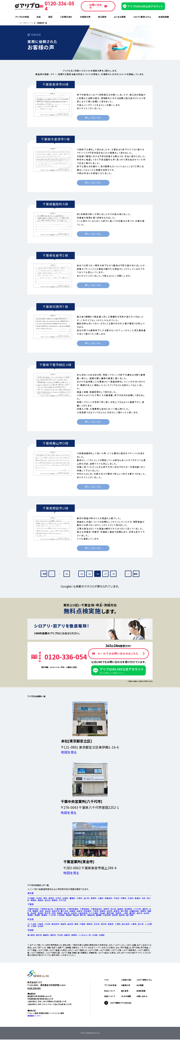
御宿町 (69, 915)
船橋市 (120, 909)
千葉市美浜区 (96, 909)
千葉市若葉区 (73, 909)
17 (105, 573)
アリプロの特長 (22, 17)
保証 (50, 17)
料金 (39, 17)
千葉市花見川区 (46, 909)
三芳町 (33, 926)
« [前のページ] (51, 573)
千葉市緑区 (84, 909)
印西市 (102, 911)
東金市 (67, 913)
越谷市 (70, 924)
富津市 (122, 915)
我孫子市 (55, 911)
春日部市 (55, 924)
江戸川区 (62, 900)
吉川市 (140, 924)
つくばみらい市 (84, 935)
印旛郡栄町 (134, 911)
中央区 (39, 898)
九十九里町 (93, 913)
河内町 (95, 935)
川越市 (40, 924)
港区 (45, 898)
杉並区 (130, 898)
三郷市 (133, 924)
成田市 (72, 911)
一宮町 (125, 913)
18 (113, 573)
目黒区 (93, 898)
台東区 (65, 898)
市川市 (113, 909)
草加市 (63, 924)
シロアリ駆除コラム (142, 17)
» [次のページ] (128, 573)
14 (81, 573)
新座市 (110, 924)
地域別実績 (163, 17)
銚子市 (47, 913)
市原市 (106, 909)
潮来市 (53, 935)
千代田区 (31, 898)
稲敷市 (67, 935)
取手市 (39, 935)
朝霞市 (89, 924)
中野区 (123, 898)
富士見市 (125, 924)
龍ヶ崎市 (31, 935)
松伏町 (40, 926)
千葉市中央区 (33, 909)
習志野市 (128, 909)
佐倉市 (79, 911)
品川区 (86, 898)
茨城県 (30, 930)
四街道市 (87, 911)
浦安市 (145, 909)
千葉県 (30, 904)
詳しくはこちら (93, 117)
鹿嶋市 (46, 935)
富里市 (116, 911)
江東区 (79, 898)
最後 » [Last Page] (136, 573)
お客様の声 (85, 17)
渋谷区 (116, 898)
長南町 (37, 915)
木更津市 (107, 915)
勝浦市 (44, 915)
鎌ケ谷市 (64, 911)
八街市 (95, 911)
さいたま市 (31, 924)
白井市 (109, 911)
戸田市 (82, 924)
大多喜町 (61, 915)
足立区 (47, 900)
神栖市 (74, 935)
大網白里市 (82, 913)
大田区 (100, 898)
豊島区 (137, 898)
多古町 (33, 913)
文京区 (58, 898)
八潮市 (117, 924)
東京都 (30, 893)
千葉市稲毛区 (60, 909)
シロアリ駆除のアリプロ (25, 23)
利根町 (102, 935)
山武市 (74, 913)
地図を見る (69, 752)
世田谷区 (108, 898)
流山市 (47, 911)
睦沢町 (132, 913)
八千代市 (137, 909)
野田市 (35, 911)
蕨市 (76, 924)
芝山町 (102, 913)
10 (67, 573)
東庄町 (40, 913)
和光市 (103, 924)
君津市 (115, 915)
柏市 (41, 911)
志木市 (96, 924)
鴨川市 (83, 915)
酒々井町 (124, 911)
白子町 (146, 913)
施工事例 (102, 17)
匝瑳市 (60, 913)
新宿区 (51, 898)
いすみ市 (52, 915)
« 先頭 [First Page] (43, 573)
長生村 (139, 913)
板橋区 (33, 900)
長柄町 (30, 915)
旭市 (54, 913)
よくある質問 (120, 17)
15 (89, 573)
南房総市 (91, 915)
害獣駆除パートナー (34, 1015)
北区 (144, 898)
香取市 (143, 911)
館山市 (76, 915)
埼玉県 (30, 919)
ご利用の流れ (66, 17)
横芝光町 (110, 913)
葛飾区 (54, 900)
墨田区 (72, 898)
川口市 (47, 924)
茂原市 (118, 913)
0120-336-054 (34, 988)
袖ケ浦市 (130, 915)
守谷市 (60, 935)
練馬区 (40, 900)
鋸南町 (99, 915)
